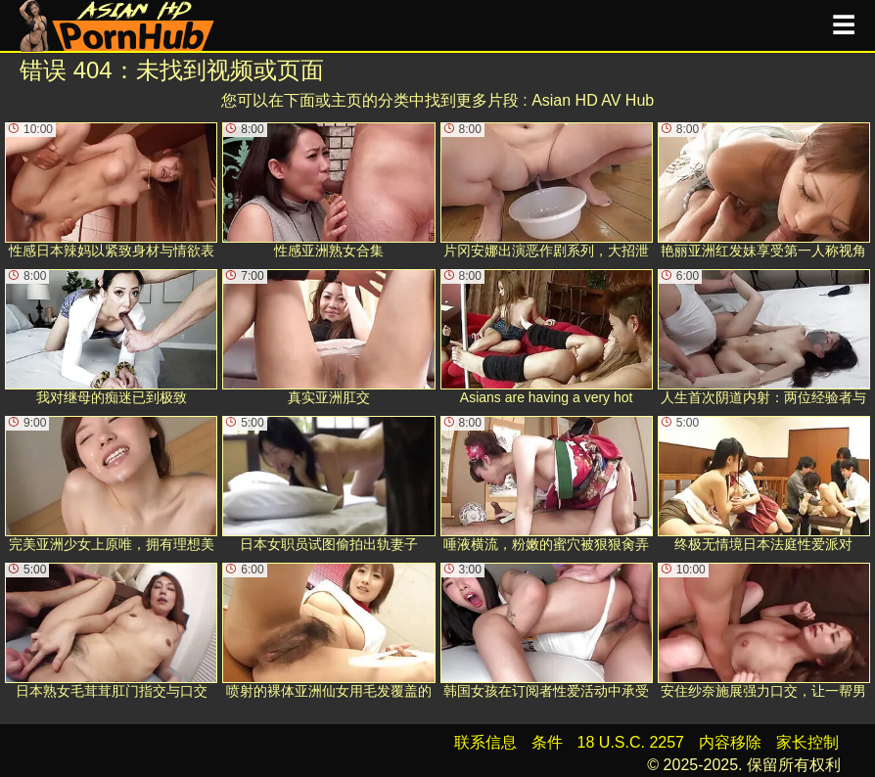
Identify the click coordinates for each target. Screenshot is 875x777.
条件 (547, 742)
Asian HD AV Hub (592, 100)
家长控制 (807, 742)
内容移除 (730, 742)
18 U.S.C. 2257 (630, 742)
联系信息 (485, 742)
